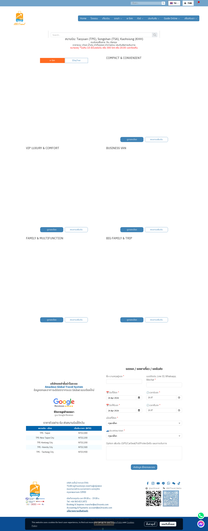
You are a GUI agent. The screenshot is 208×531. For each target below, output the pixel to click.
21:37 (156, 397)
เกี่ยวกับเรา (190, 18)
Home (83, 18)
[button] (148, 3)
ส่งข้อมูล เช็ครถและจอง (144, 467)
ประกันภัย (154, 18)
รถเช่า (118, 18)
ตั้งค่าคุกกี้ (150, 524)
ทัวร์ (140, 18)
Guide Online (172, 18)
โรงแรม (94, 18)
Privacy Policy (116, 522)
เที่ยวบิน (106, 18)
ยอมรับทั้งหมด (168, 524)
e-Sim (130, 18)
